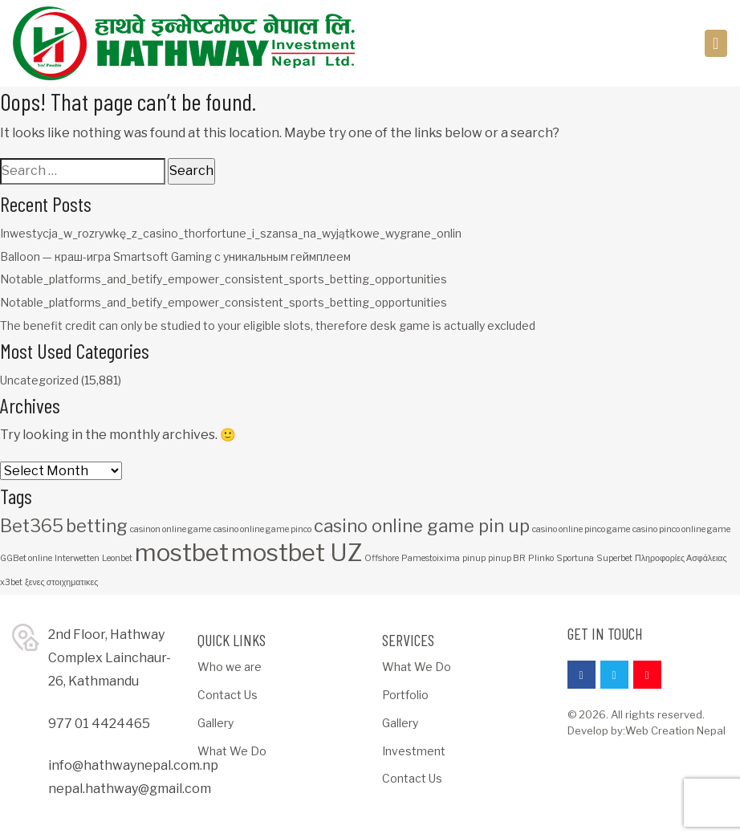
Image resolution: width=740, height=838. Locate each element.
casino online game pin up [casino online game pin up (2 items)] (422, 525)
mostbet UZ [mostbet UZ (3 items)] (296, 553)
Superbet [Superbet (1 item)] (614, 558)
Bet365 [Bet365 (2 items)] (31, 525)
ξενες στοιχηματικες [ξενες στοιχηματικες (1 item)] (61, 582)
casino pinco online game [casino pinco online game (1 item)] (681, 529)
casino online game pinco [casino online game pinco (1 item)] (262, 529)
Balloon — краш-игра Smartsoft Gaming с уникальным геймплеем (175, 256)
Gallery (215, 723)
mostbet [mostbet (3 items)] (182, 553)
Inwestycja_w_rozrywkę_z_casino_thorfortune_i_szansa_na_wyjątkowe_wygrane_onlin (230, 233)
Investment (413, 751)
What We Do (231, 751)
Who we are (229, 666)
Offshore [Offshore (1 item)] (381, 558)
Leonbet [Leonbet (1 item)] (117, 558)
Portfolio (405, 695)
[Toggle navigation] (716, 44)
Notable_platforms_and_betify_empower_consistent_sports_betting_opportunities (223, 279)
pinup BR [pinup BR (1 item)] (507, 558)
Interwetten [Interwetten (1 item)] (77, 558)
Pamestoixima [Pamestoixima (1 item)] (430, 558)
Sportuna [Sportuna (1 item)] (575, 558)
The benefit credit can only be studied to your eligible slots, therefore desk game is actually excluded (267, 325)
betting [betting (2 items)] (97, 525)
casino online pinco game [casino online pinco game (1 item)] (581, 529)
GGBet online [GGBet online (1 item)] (26, 558)
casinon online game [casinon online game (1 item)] (170, 529)
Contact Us (227, 695)
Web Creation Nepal (675, 730)
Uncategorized (39, 380)
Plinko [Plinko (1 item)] (541, 558)
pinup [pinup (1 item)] (474, 558)
